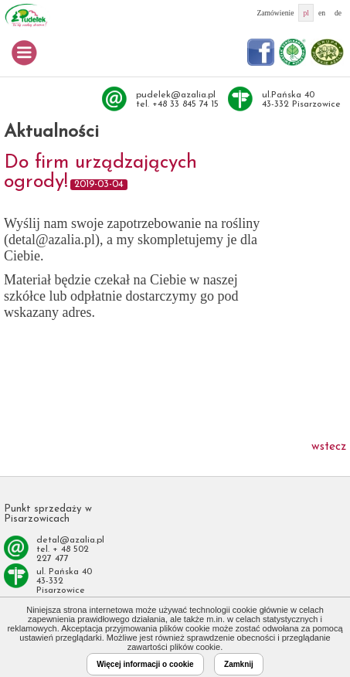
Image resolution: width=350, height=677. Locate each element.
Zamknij (238, 664)
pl (305, 13)
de (338, 13)
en (321, 13)
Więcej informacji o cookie (145, 664)
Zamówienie (275, 13)
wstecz (328, 447)
